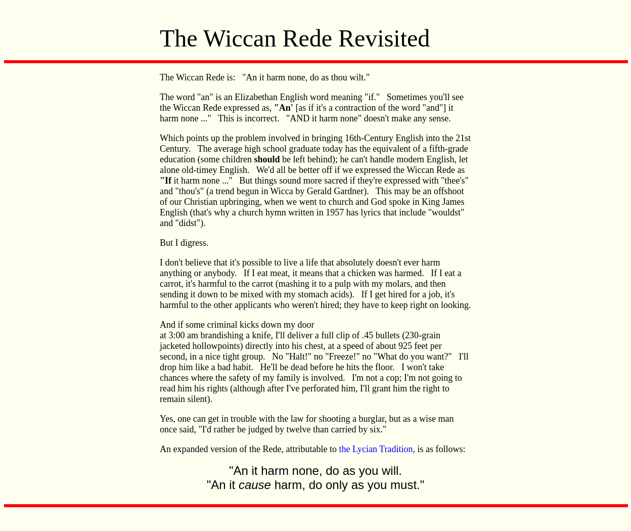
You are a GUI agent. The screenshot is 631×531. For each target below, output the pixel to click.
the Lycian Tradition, (377, 449)
